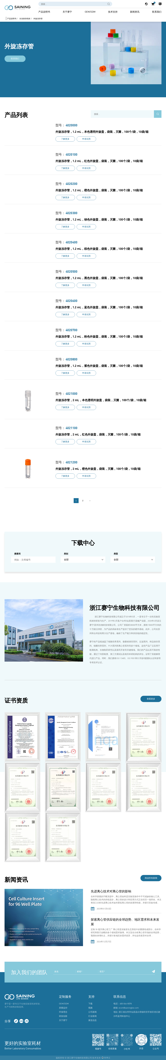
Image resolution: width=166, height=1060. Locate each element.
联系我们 (156, 11)
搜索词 (17, 553)
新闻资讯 (134, 11)
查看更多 (150, 699)
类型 (116, 553)
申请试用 (86, 139)
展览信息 (92, 1020)
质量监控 (63, 1007)
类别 (66, 553)
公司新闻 (92, 1012)
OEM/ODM (90, 11)
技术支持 (112, 11)
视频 (90, 1007)
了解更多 (65, 139)
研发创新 (63, 1016)
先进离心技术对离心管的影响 (111, 891)
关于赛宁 (67, 11)
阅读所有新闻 (150, 878)
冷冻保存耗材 (24, 18)
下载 (90, 1003)
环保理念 (63, 1012)
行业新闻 (92, 1016)
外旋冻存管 (38, 18)
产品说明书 (44, 11)
